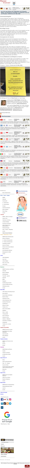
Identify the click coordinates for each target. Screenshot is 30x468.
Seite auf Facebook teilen (22, 191)
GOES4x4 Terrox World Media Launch (17, 133)
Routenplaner (3, 456)
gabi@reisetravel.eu (22, 103)
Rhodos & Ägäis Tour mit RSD (17, 125)
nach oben (27, 466)
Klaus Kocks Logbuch (17, 139)
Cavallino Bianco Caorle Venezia (18, 154)
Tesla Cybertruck (18, 167)
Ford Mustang (17, 161)
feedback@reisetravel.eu (6, 108)
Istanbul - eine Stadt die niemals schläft (18, 146)
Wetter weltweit (4, 454)
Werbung (15, 463)
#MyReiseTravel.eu (17, 110)
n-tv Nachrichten (5, 442)
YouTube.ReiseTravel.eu (6, 110)
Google (2, 444)
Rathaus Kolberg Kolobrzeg (18, 182)
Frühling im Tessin (16, 120)
